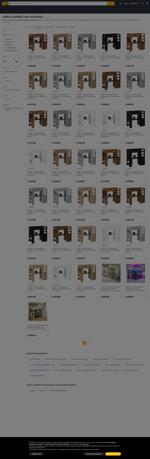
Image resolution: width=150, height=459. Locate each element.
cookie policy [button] (85, 448)
